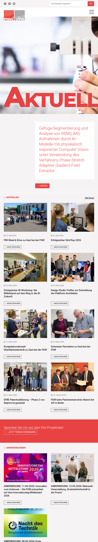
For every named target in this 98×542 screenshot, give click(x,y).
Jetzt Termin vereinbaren (21, 432)
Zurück (42, 186)
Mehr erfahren (12, 247)
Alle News (89, 198)
